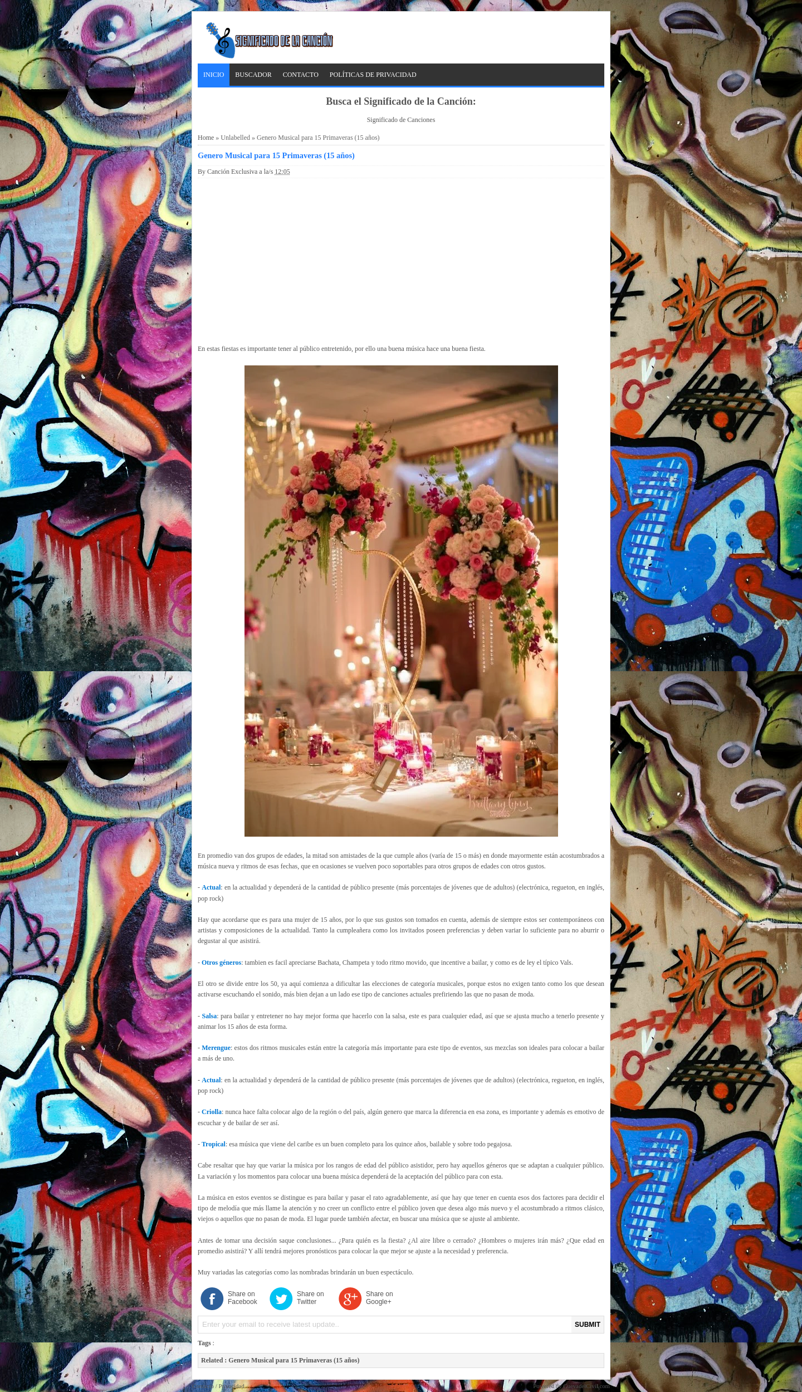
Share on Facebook (242, 1298)
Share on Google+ (379, 1298)
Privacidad (231, 1386)
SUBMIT (587, 1324)
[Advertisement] (401, 259)
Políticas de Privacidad (373, 75)
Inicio (213, 75)
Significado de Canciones (401, 120)
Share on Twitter (310, 1298)
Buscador (253, 75)
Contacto (301, 75)
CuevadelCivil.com (586, 1386)
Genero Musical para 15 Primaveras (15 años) (276, 155)
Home (206, 137)
